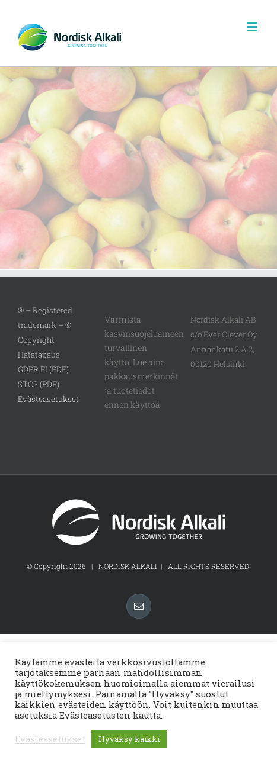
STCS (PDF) (38, 384)
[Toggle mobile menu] (253, 27)
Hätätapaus (39, 354)
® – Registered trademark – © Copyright (45, 325)
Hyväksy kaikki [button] (129, 738)
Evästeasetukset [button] (48, 399)
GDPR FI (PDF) (43, 369)
